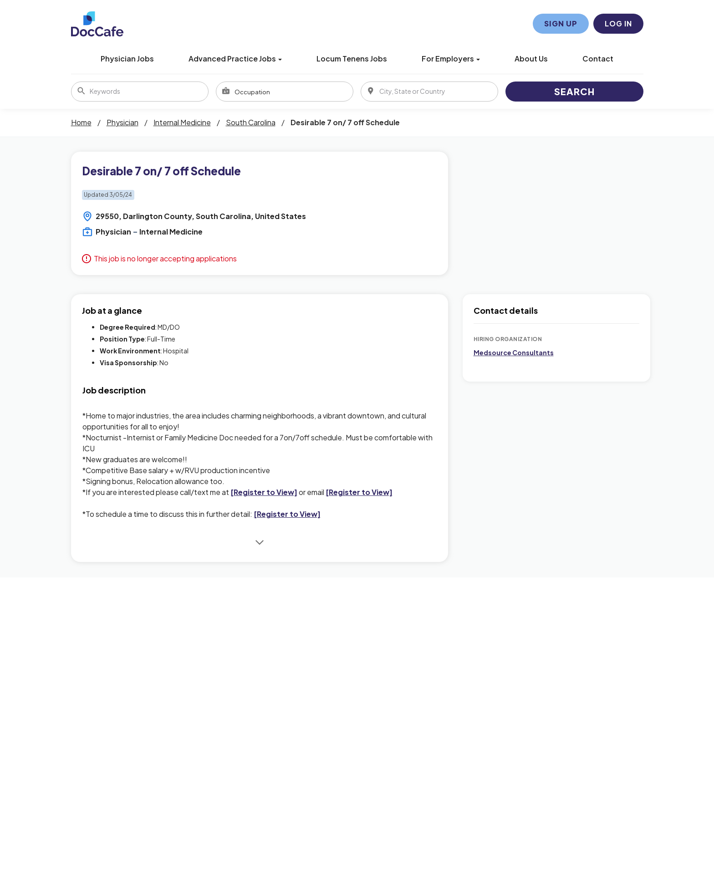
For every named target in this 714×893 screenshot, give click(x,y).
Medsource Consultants (514, 352)
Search (574, 91)
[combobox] (284, 92)
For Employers (451, 58)
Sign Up (560, 23)
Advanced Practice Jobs (235, 58)
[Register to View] (263, 492)
